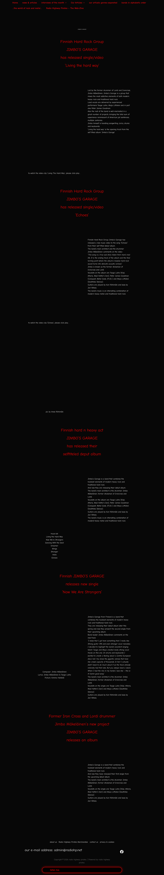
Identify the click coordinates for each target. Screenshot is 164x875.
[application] (65, 3)
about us (53, 842)
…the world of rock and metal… (27, 8)
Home (15, 2)
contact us (94, 842)
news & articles (29, 2)
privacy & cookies (107, 842)
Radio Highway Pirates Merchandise (73, 842)
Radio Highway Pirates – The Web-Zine (65, 8)
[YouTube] (109, 852)
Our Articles (78, 3)
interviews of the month (54, 3)
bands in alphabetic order (134, 2)
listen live (54, 870)
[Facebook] (124, 852)
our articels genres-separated (103, 2)
